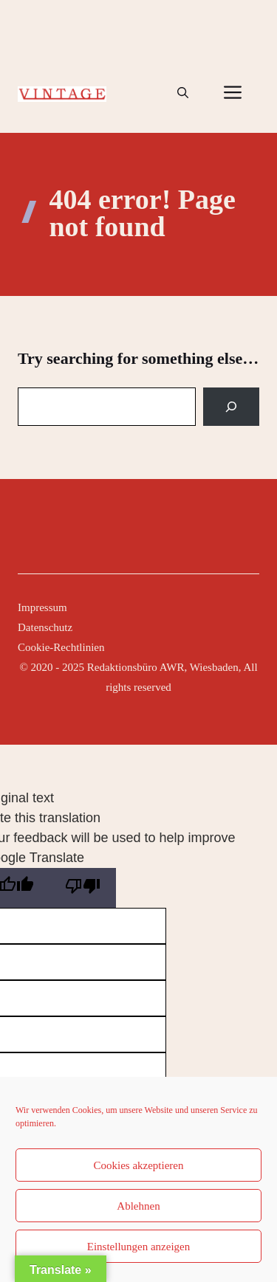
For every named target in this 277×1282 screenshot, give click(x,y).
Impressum (42, 607)
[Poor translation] (82, 888)
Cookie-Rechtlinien (61, 647)
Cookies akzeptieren (138, 1165)
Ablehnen (138, 1206)
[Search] (231, 406)
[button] (183, 93)
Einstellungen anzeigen (139, 1246)
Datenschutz (45, 627)
